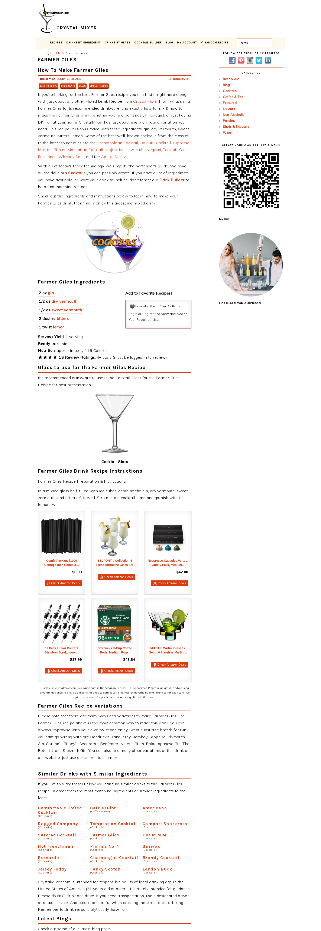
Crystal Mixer (145, 101)
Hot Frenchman (56, 846)
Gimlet (60, 149)
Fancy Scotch (105, 869)
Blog (226, 85)
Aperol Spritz (113, 156)
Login (133, 314)
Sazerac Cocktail (57, 835)
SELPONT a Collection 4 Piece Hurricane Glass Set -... (114, 565)
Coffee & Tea (233, 97)
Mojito (111, 149)
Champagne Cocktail (114, 857)
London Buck (157, 869)
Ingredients (68, 86)
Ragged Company (58, 823)
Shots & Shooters (236, 127)
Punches (229, 121)
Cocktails (74, 79)
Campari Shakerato (165, 823)
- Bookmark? (179, 79)
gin (51, 292)
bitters (63, 318)
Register (149, 314)
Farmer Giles (104, 835)
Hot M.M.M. (155, 835)
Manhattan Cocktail (85, 149)
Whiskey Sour (71, 156)
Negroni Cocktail (161, 149)
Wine (227, 133)
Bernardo (48, 857)
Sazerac (151, 846)
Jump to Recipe (48, 86)
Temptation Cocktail (113, 823)
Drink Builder (172, 179)
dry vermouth (64, 301)
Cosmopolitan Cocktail (117, 142)
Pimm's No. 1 (104, 846)
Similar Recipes (99, 86)
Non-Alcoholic (233, 115)
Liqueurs (229, 109)
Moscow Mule (132, 149)
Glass (82, 86)
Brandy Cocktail (161, 857)
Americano (155, 808)
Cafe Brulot (103, 808)
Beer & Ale (231, 79)
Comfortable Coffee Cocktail (60, 810)
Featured (230, 103)
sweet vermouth (67, 310)
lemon (59, 327)
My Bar (224, 219)
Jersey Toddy (52, 869)
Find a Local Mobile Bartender (240, 303)
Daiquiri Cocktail (155, 142)
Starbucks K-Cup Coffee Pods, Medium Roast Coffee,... (115, 652)
